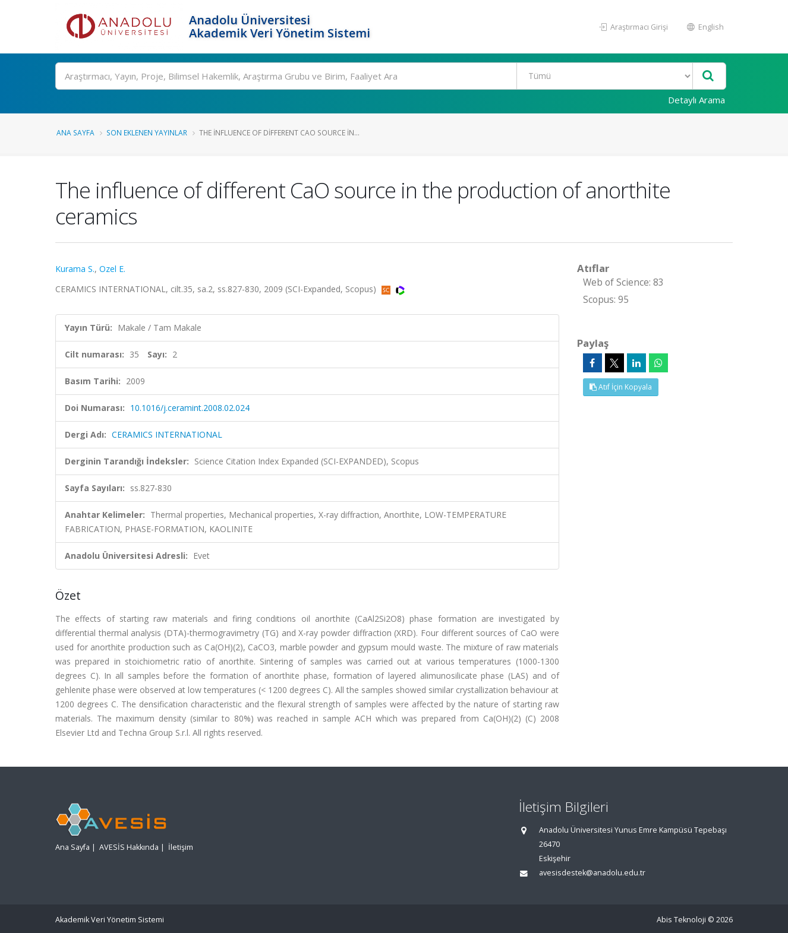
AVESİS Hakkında (129, 847)
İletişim (180, 847)
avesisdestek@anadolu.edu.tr (592, 873)
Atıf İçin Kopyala (621, 387)
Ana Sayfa (75, 132)
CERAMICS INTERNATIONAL (167, 434)
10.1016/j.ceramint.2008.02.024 (190, 407)
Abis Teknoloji (681, 920)
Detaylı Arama (696, 100)
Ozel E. (112, 268)
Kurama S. (74, 268)
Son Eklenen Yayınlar (146, 132)
